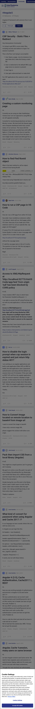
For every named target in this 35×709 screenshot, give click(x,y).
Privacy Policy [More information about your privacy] (11, 698)
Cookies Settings (17, 702)
